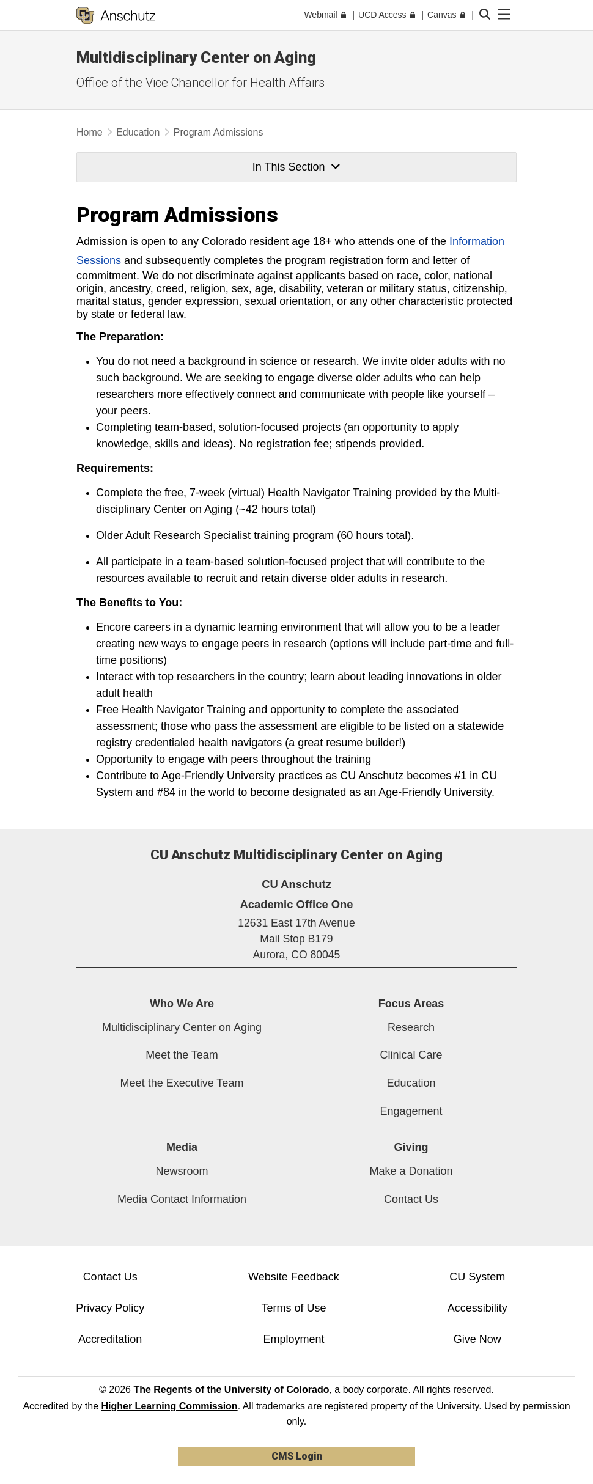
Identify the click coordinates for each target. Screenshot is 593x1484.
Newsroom (181, 1171)
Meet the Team (181, 1055)
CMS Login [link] (296, 1456)
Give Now (477, 1339)
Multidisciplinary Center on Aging (182, 1027)
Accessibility (477, 1308)
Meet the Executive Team (182, 1083)
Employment (293, 1339)
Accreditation (110, 1339)
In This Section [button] (296, 167)
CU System (477, 1277)
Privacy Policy (110, 1308)
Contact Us (411, 1199)
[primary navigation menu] (504, 14)
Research (411, 1027)
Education (138, 132)
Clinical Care (411, 1055)
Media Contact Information (181, 1199)
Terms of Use (293, 1308)
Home (89, 132)
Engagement (411, 1111)
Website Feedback (293, 1277)
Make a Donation (410, 1171)
